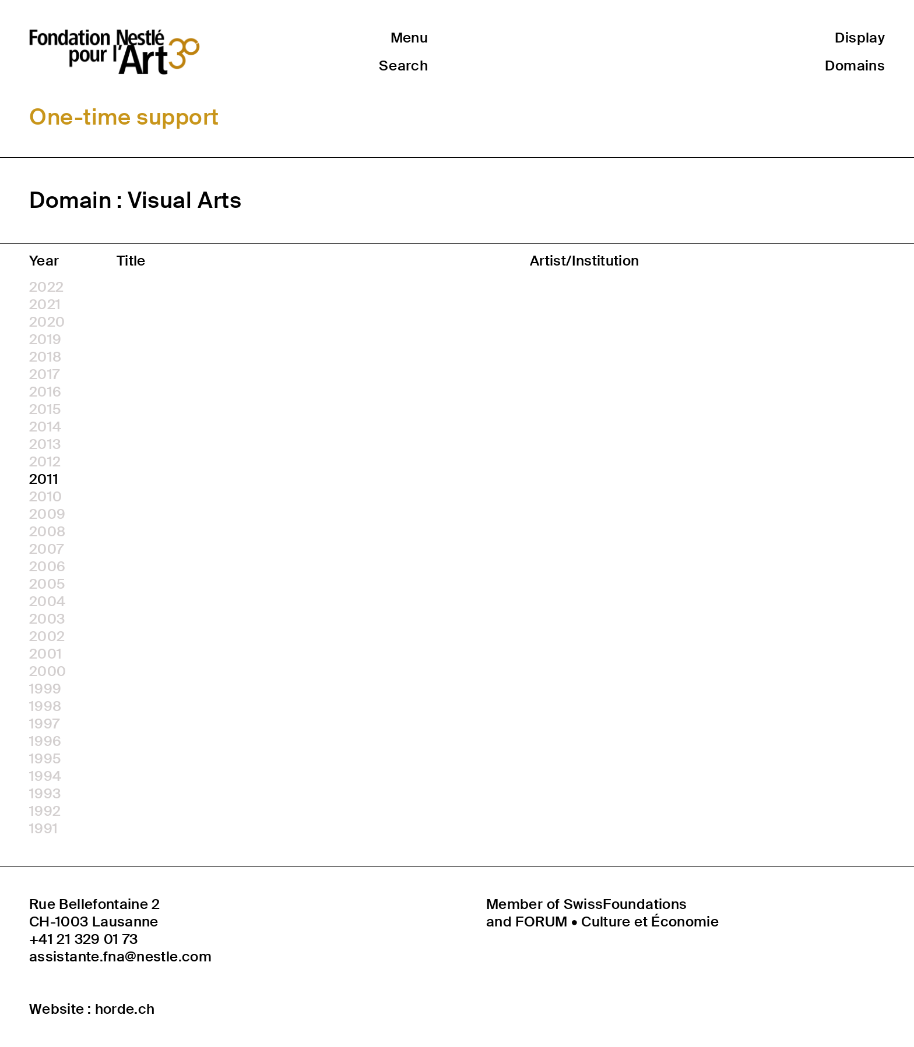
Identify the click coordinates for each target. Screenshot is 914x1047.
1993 (45, 793)
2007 (46, 549)
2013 (45, 444)
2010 (45, 496)
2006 (47, 566)
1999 (45, 689)
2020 (47, 322)
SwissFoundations (625, 904)
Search (403, 65)
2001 (45, 654)
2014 (45, 427)
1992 (45, 811)
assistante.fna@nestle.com (120, 956)
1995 (45, 758)
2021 (45, 304)
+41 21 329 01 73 (83, 939)
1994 (45, 776)
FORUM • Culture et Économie (617, 921)
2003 (47, 619)
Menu (409, 38)
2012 (45, 462)
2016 (45, 392)
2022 (46, 287)
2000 (47, 671)
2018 (45, 357)
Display (860, 38)
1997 (44, 724)
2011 (43, 479)
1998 (45, 706)
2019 (45, 339)
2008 (47, 531)
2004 (47, 601)
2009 (47, 514)
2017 (44, 374)
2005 (47, 584)
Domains (855, 65)
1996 (45, 741)
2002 (47, 636)
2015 (45, 409)
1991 (43, 828)
